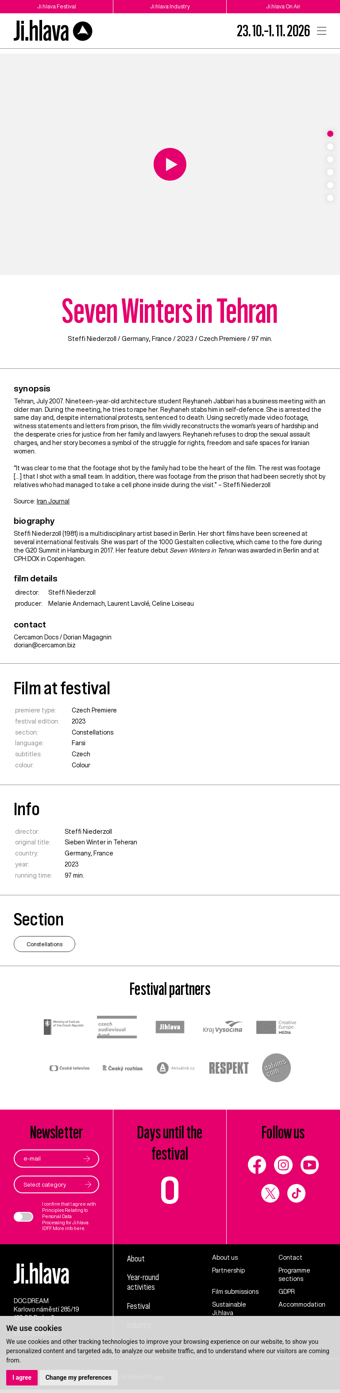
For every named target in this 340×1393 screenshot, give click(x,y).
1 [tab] (330, 134)
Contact (290, 1258)
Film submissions (235, 1292)
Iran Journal (53, 501)
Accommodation (301, 1304)
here (79, 1229)
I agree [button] (21, 1377)
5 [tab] (330, 185)
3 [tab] (330, 159)
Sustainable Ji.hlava (229, 1308)
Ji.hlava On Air (283, 6)
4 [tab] (330, 172)
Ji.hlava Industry (170, 6)
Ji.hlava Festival (56, 6)
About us (225, 1258)
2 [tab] (330, 146)
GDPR (286, 1292)
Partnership (228, 1270)
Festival (139, 1307)
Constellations (92, 732)
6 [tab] (330, 198)
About (137, 1258)
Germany (135, 338)
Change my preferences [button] (79, 1377)
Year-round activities (144, 1282)
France (162, 338)
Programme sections (294, 1274)
